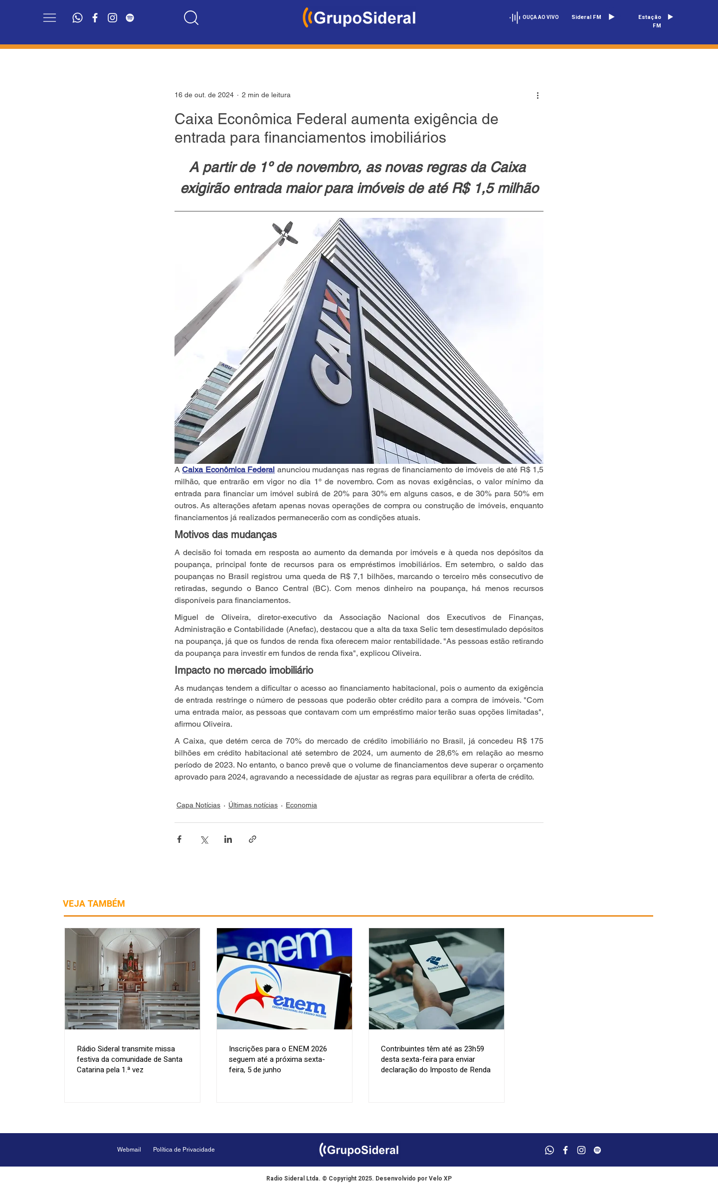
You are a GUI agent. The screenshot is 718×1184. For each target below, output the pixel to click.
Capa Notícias (198, 805)
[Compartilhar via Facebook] (179, 839)
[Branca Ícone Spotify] (130, 17)
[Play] (611, 17)
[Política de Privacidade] (209, 1150)
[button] (49, 17)
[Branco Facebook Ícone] (95, 17)
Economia (301, 805)
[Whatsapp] (77, 17)
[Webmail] (129, 1150)
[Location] (191, 17)
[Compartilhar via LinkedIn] (228, 839)
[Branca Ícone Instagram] (112, 17)
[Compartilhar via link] (252, 839)
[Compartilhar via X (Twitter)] (203, 839)
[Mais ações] (537, 95)
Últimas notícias (253, 805)
